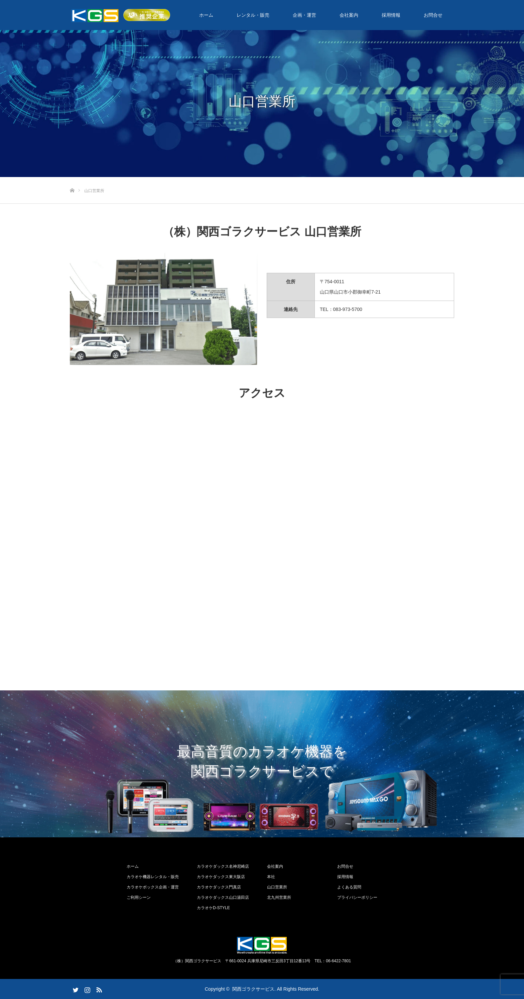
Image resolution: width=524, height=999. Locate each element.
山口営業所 (277, 887)
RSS (98, 989)
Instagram (87, 989)
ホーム (206, 15)
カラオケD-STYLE (213, 907)
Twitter (75, 989)
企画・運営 (304, 15)
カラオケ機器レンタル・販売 (153, 876)
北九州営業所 (279, 897)
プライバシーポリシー (357, 897)
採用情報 (391, 15)
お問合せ (433, 15)
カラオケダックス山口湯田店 (223, 897)
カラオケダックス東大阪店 (221, 876)
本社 (271, 876)
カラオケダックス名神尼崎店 (223, 866)
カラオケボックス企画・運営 (153, 887)
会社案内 (349, 15)
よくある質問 (349, 887)
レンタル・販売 (253, 15)
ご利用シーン (139, 897)
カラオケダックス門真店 (219, 887)
